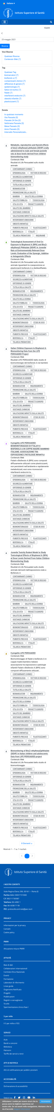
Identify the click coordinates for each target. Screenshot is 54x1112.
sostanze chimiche (21, 212)
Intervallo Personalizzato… (15, 132)
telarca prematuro (22, 235)
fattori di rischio (12, 90)
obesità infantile (12, 98)
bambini (16, 196)
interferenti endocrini (14, 96)
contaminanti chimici (15, 81)
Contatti (7, 928)
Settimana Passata (14, 123)
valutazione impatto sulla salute (28, 216)
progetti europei (35, 204)
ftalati (8, 93)
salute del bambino (21, 208)
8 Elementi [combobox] (27, 843)
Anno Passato (11, 129)
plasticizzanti (11, 101)
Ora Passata (11, 117)
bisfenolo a (10, 78)
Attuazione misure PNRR (14, 948)
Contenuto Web (12, 59)
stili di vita (18, 204)
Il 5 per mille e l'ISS (11, 1023)
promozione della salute (24, 192)
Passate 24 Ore (12, 120)
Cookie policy (9, 932)
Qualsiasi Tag (10, 72)
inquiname (40, 235)
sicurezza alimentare (23, 177)
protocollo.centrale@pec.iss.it (20, 909)
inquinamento (36, 291)
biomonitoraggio (20, 322)
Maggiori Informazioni (22, 1109)
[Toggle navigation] (4, 22)
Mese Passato (12, 126)
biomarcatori (11, 75)
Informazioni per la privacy (15, 925)
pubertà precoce (20, 228)
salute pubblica (20, 200)
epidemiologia (12, 87)
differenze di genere (14, 84)
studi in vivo (39, 322)
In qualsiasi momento (13, 114)
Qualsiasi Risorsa (11, 56)
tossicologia (38, 200)
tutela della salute (22, 185)
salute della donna (34, 196)
